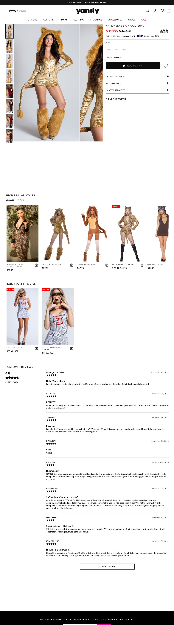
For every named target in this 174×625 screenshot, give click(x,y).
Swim (64, 19)
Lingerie (32, 19)
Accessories (115, 19)
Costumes (49, 19)
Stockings (96, 19)
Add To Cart (133, 65)
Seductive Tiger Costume (123, 265)
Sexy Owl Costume (155, 265)
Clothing (78, 19)
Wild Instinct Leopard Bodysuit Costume (16, 266)
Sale (143, 19)
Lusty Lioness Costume (51, 265)
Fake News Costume (15, 348)
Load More (107, 566)
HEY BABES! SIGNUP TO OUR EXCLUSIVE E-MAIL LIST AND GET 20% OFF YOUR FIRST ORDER (87, 619)
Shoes (131, 19)
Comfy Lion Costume (86, 265)
